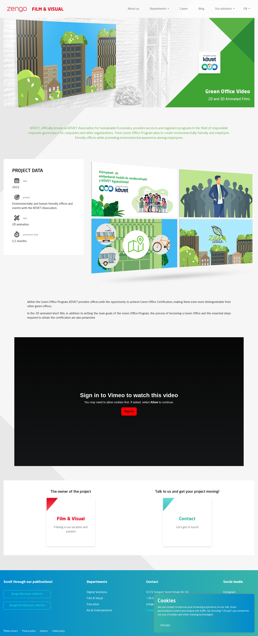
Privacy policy (29, 631)
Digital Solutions (97, 592)
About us (133, 9)
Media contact (11, 631)
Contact (151, 610)
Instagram (229, 592)
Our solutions (223, 9)
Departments (158, 9)
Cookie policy (58, 631)
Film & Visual (47, 9)
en (245, 9)
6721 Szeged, (167, 592)
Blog (201, 9)
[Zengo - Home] (15, 9)
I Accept (165, 625)
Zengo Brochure (27, 594)
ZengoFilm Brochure (27, 605)
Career (184, 9)
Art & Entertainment (99, 610)
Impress (43, 631)
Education (93, 604)
